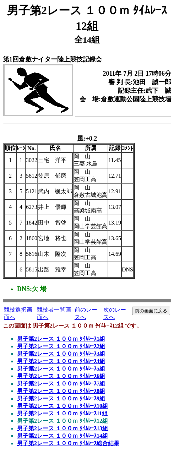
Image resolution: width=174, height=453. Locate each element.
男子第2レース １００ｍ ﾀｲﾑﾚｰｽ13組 (62, 428)
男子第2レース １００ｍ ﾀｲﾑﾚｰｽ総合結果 (68, 443)
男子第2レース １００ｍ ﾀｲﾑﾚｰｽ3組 (61, 354)
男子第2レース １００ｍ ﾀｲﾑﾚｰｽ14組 (62, 436)
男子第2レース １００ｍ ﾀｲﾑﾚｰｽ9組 (61, 398)
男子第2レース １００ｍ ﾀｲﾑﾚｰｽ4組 (61, 361)
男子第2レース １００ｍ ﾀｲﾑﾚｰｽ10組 (62, 406)
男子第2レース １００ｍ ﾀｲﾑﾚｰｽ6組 (61, 376)
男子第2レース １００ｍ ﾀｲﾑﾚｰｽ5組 (61, 369)
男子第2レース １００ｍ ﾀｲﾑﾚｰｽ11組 (62, 413)
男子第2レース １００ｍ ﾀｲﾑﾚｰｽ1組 (61, 339)
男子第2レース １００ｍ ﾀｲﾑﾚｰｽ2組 (61, 346)
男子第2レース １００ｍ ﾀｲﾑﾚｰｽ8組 (61, 391)
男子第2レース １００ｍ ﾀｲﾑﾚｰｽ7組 (61, 384)
